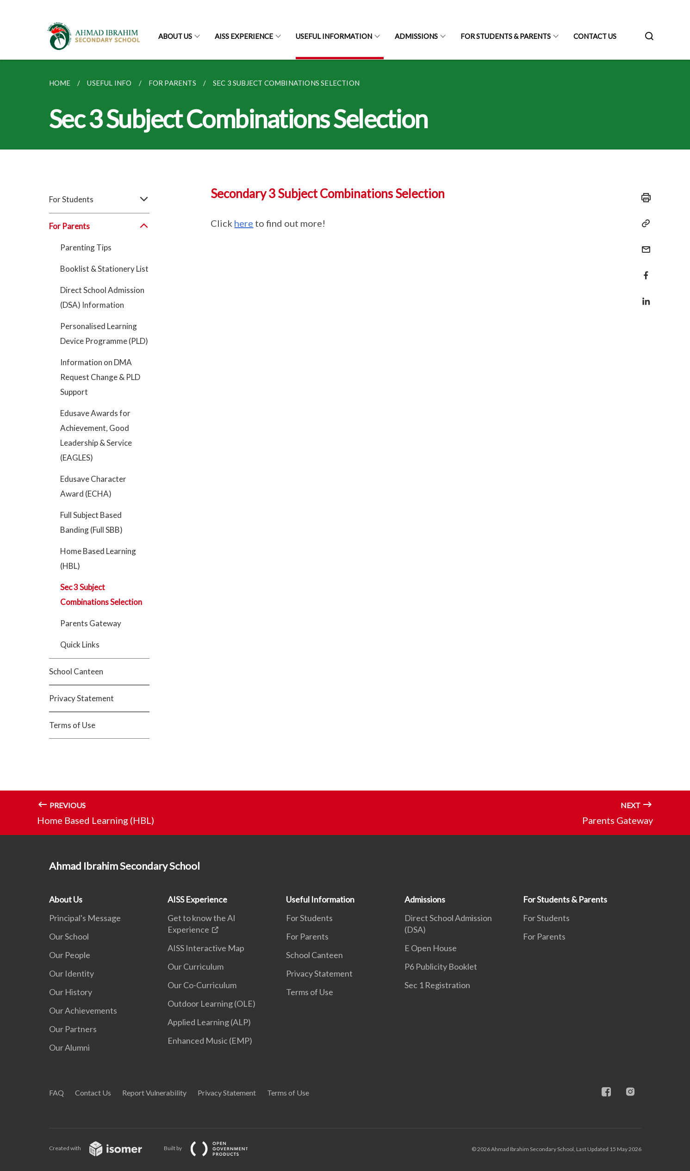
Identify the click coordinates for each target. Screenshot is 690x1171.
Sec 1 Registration (437, 985)
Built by (213, 1148)
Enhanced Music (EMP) (210, 1040)
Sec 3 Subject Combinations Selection (101, 594)
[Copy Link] (643, 223)
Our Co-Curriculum (202, 985)
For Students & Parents (505, 36)
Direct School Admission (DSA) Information (102, 297)
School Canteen (76, 671)
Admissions (416, 36)
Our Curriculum (196, 966)
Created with (103, 1148)
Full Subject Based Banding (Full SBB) (91, 522)
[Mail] (643, 243)
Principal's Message (85, 918)
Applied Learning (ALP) (209, 1022)
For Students (99, 199)
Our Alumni (69, 1047)
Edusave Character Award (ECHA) (93, 486)
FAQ (56, 1092)
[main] (345, 447)
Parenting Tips (86, 247)
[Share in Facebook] (643, 269)
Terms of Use (72, 725)
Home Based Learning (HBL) (98, 558)
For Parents (99, 226)
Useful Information (334, 36)
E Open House (430, 948)
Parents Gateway (90, 623)
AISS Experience (244, 36)
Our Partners (73, 1029)
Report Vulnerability (154, 1092)
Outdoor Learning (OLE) (211, 1003)
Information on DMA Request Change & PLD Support (100, 377)
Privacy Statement (81, 698)
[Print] (643, 198)
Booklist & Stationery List (104, 269)
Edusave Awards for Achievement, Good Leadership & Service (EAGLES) (96, 435)
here (243, 223)
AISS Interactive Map (206, 948)
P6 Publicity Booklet (440, 966)
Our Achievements (83, 1010)
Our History (70, 992)
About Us (175, 36)
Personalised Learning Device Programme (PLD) (104, 333)
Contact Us (594, 36)
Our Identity (71, 973)
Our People (69, 955)
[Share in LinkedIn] (643, 295)
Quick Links (79, 644)
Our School (69, 936)
